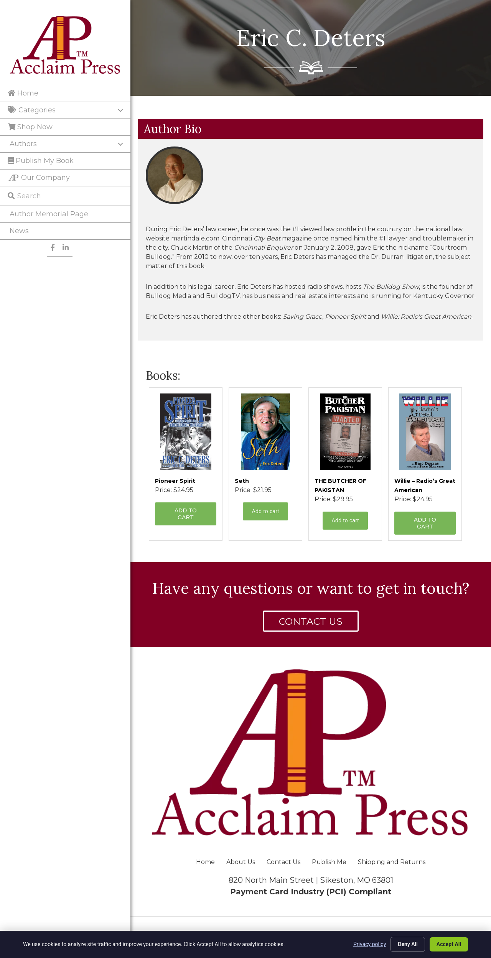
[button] (311, 621)
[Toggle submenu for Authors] (120, 144)
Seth (242, 480)
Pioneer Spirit (175, 480)
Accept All (449, 944)
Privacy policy (369, 944)
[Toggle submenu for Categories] (120, 110)
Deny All (408, 944)
